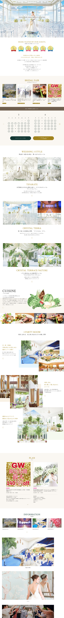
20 (51, 126)
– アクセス (45, 612)
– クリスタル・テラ (15, 615)
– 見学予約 (45, 615)
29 (35, 131)
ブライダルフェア (16, 597)
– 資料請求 (45, 617)
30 (25, 131)
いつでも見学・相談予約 (32, 597)
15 (35, 126)
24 (28, 128)
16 (25, 126)
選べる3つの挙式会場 (15, 612)
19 (12, 128)
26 (12, 131)
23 (25, 128)
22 (35, 128)
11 (45, 123)
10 (28, 123)
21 (18, 128)
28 (18, 131)
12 (12, 126)
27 (51, 128)
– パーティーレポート (37, 617)
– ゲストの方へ (27, 617)
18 (45, 126)
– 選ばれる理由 (27, 615)
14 (18, 126)
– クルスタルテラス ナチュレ (17, 617)
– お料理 (26, 612)
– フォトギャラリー (36, 612)
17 (28, 126)
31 (28, 131)
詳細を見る (32, 283)
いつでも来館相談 (43, 138)
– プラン (34, 615)
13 (51, 123)
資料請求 (49, 597)
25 (45, 128)
